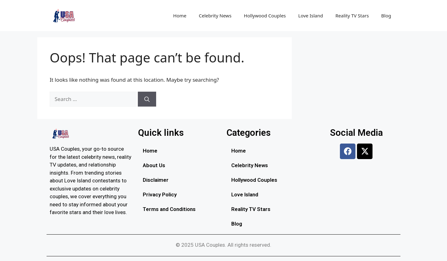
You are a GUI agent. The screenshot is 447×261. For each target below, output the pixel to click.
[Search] (147, 99)
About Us (154, 165)
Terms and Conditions (169, 209)
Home (180, 15)
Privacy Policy (160, 194)
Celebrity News (215, 15)
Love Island (310, 15)
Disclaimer (156, 180)
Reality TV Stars (352, 15)
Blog (386, 15)
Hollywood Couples (265, 15)
